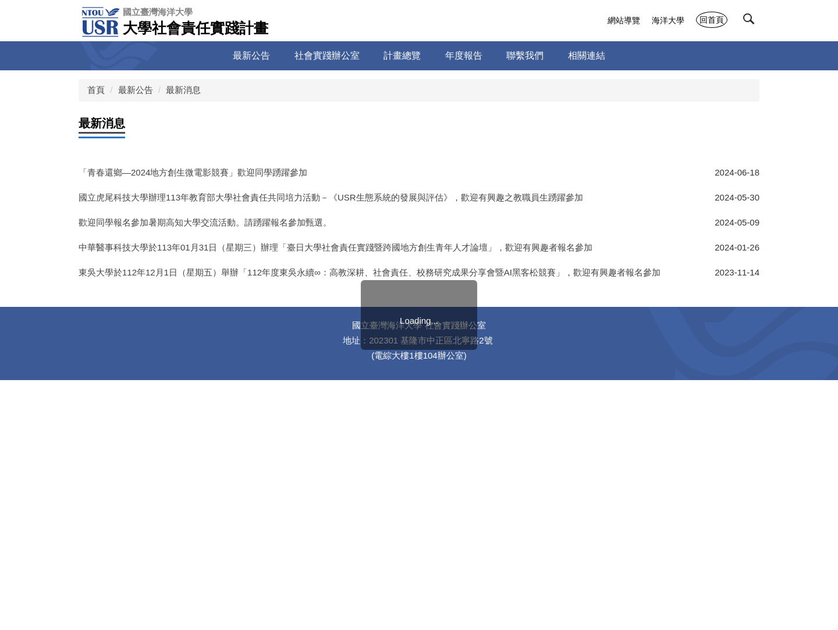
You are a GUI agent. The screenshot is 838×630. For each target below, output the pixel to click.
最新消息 (183, 90)
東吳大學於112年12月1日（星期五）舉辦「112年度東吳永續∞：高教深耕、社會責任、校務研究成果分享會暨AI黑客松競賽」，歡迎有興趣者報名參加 (370, 272)
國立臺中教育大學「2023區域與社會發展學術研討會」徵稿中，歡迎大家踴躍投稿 (237, 297)
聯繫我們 (525, 55)
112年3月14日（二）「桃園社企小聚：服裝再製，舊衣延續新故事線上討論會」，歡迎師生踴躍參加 (272, 397)
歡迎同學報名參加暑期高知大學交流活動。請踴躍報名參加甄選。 (205, 222)
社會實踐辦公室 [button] (327, 55)
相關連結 (586, 55)
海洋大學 (668, 20)
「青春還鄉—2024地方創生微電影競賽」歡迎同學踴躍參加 (193, 172)
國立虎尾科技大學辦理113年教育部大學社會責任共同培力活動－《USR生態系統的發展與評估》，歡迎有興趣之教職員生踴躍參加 (331, 197)
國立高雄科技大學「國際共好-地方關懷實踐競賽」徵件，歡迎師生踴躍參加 (224, 372)
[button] (751, 21)
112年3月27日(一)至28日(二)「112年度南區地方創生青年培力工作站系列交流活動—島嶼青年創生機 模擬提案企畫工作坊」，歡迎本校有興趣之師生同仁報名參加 (392, 347)
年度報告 (463, 55)
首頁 (96, 90)
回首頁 (711, 19)
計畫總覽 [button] (402, 55)
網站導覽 (624, 20)
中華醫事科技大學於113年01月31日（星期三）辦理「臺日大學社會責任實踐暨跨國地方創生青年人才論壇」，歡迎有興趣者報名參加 (335, 247)
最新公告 (135, 90)
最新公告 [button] (251, 55)
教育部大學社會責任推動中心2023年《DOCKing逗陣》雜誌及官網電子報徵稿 (229, 322)
